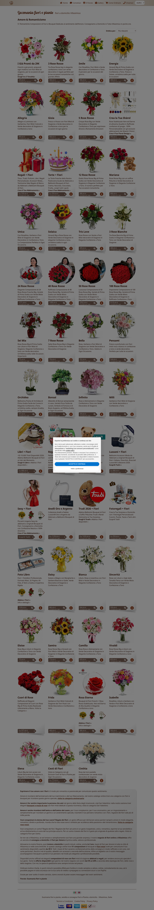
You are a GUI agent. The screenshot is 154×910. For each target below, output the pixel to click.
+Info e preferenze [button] (77, 469)
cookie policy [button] (70, 450)
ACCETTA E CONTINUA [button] (77, 464)
